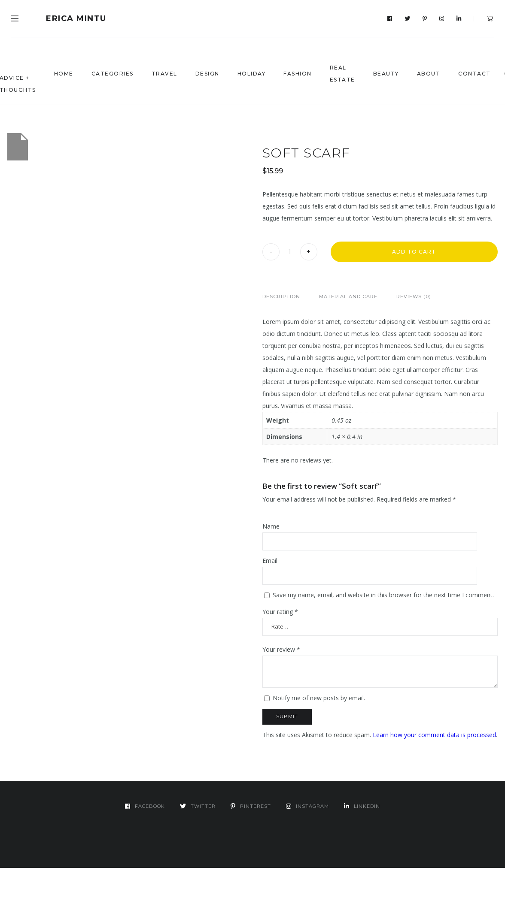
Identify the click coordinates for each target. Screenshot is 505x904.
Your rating (280, 612)
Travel (164, 73)
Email (269, 560)
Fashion (297, 73)
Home (63, 73)
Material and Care (348, 296)
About (429, 73)
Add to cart (414, 251)
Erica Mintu (76, 18)
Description (281, 296)
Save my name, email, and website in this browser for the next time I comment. (383, 595)
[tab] (281, 296)
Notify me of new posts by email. (319, 698)
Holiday (251, 73)
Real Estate (342, 73)
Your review (281, 649)
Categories (112, 73)
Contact (474, 73)
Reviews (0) (413, 296)
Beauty (386, 73)
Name (271, 526)
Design (207, 73)
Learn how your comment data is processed (434, 735)
